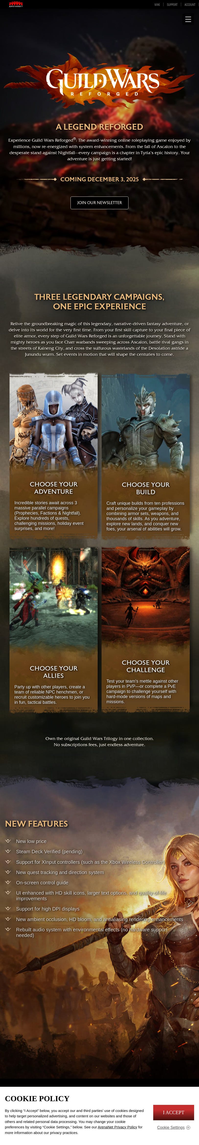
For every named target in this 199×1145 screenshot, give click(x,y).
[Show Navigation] (188, 19)
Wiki (157, 4)
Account (190, 4)
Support (172, 4)
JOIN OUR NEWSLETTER (99, 203)
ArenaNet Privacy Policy (117, 1127)
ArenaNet (18, 4)
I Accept (173, 1112)
